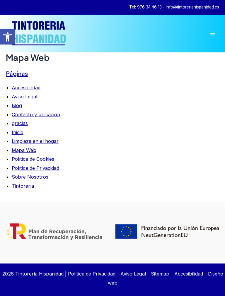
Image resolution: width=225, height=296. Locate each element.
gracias (20, 123)
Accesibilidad (26, 87)
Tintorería (23, 186)
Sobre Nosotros (30, 177)
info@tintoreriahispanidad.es (192, 7)
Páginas (17, 73)
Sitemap (160, 274)
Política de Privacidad (35, 168)
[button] (7, 37)
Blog (17, 105)
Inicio (17, 132)
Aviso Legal (24, 97)
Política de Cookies (33, 159)
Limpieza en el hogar (35, 141)
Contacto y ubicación (36, 114)
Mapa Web (24, 150)
